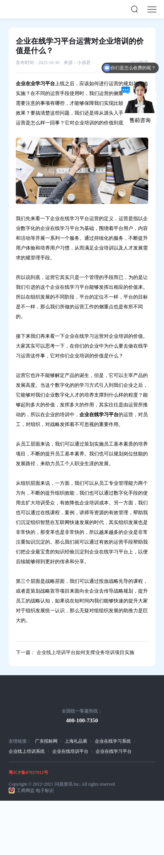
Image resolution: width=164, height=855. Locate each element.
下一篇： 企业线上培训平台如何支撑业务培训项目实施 (75, 652)
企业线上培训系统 (27, 751)
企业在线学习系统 (113, 741)
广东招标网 (46, 741)
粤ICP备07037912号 (28, 772)
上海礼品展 (76, 741)
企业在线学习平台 (114, 751)
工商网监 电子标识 (35, 790)
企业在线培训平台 (70, 751)
